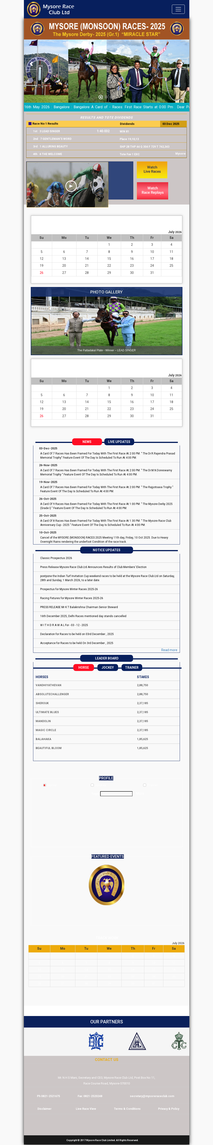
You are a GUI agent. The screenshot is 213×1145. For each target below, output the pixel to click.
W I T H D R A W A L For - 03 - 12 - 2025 (64, 625)
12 (41, 259)
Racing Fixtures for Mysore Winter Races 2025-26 (71, 598)
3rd (35, 146)
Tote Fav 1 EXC (130, 154)
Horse (83, 667)
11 (171, 252)
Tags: (95, 793)
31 (152, 273)
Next (183, 139)
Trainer (132, 667)
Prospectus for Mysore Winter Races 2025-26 (69, 589)
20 (64, 266)
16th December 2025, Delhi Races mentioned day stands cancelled (83, 616)
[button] (31, 64)
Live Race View (86, 1108)
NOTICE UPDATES (106, 550)
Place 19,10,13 (129, 139)
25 (171, 266)
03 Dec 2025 (170, 124)
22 (109, 266)
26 (41, 273)
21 (87, 266)
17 (152, 259)
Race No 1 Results (45, 123)
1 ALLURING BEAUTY (54, 146)
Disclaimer (44, 1108)
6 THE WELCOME (51, 154)
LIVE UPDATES (119, 442)
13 (64, 259)
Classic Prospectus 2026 (56, 558)
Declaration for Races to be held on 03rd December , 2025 (77, 634)
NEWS (86, 442)
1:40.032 (103, 131)
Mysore (180, 153)
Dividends (127, 124)
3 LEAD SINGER (50, 131)
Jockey (108, 667)
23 (132, 266)
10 (152, 252)
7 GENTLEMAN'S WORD (55, 139)
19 (41, 266)
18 (171, 259)
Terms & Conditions (127, 1108)
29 (109, 273)
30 (132, 273)
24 (152, 266)
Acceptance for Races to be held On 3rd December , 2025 (76, 643)
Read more (169, 650)
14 (87, 259)
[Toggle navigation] (178, 9)
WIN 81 (124, 131)
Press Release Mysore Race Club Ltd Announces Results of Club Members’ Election (93, 567)
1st (35, 131)
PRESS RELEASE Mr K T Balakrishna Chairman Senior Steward (79, 607)
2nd (35, 139)
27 (64, 273)
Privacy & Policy (168, 1108)
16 (132, 259)
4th (35, 154)
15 (109, 259)
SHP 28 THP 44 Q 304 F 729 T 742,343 (144, 146)
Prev (30, 139)
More (140, 793)
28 (87, 273)
